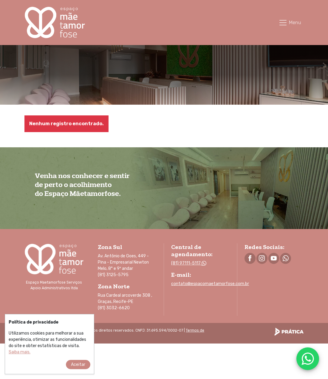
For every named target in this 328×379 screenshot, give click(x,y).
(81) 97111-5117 (188, 263)
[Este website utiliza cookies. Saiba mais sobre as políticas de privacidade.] (19, 356)
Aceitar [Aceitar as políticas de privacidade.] (78, 368)
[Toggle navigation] (290, 22)
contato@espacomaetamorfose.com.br (210, 283)
